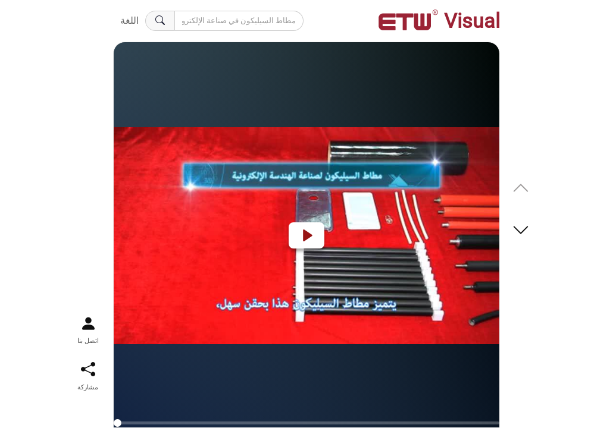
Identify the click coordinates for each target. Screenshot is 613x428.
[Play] (306, 235)
